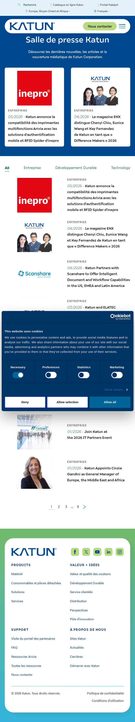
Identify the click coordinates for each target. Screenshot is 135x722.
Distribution (78, 601)
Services (17, 601)
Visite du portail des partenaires (33, 638)
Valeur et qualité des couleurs (90, 574)
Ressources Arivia (23, 656)
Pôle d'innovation (82, 619)
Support (20, 630)
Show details (114, 389)
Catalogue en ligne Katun (66, 4)
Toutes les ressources (26, 666)
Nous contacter (100, 26)
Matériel (17, 574)
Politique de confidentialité (105, 693)
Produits (21, 565)
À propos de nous (88, 630)
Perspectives (79, 610)
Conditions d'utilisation (108, 700)
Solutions (18, 592)
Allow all (110, 402)
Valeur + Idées (85, 565)
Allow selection (67, 402)
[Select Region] (47, 11)
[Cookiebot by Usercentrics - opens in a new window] (113, 317)
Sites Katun (78, 638)
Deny (25, 402)
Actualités (77, 647)
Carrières (76, 656)
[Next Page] (84, 512)
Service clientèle (81, 592)
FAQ (14, 647)
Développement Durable (87, 583)
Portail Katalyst (107, 4)
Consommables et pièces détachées (36, 583)
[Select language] (102, 11)
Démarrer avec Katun (84, 666)
